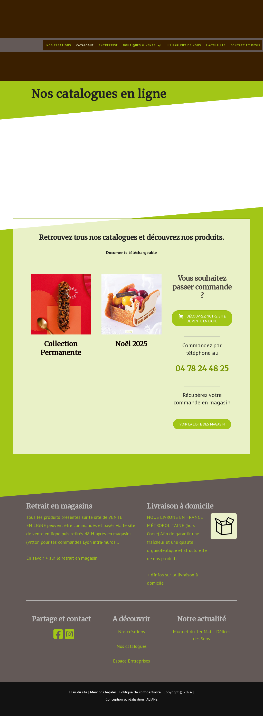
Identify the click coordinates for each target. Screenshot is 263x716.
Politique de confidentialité (140, 692)
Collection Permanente (61, 348)
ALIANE (151, 699)
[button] (159, 46)
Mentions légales (103, 692)
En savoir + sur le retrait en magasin (61, 557)
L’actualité (216, 45)
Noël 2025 (131, 344)
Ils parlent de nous (184, 45)
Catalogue (85, 45)
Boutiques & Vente (139, 45)
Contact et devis (245, 45)
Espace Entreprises (131, 661)
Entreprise (108, 45)
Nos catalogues (131, 646)
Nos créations (58, 45)
